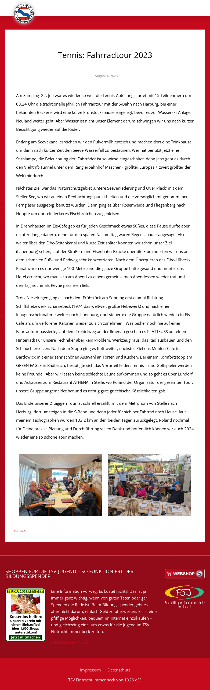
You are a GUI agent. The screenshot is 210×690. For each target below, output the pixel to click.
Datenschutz (118, 670)
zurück (19, 530)
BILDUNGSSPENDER (69, 642)
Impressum (90, 670)
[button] (197, 11)
